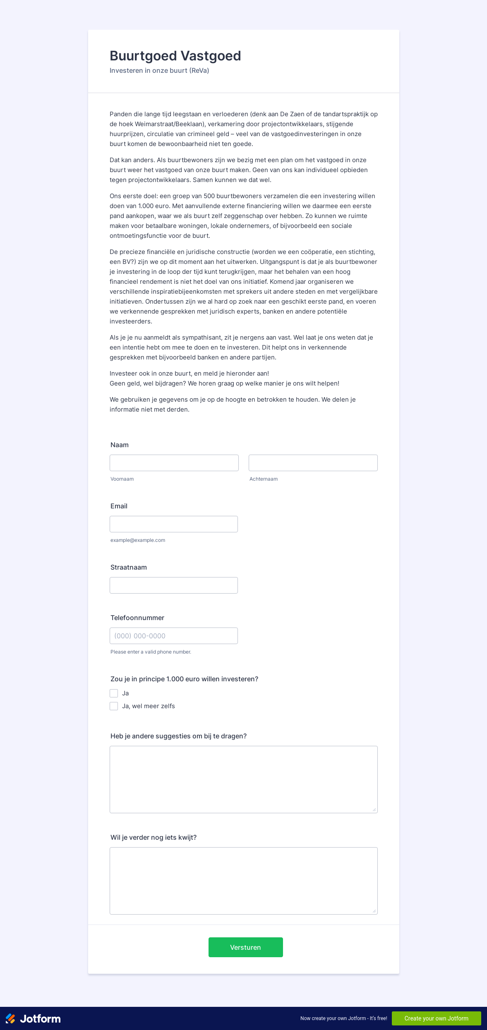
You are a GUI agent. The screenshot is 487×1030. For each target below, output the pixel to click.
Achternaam (263, 479)
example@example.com (137, 540)
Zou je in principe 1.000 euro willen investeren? (184, 679)
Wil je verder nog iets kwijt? (153, 837)
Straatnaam (128, 567)
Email (118, 506)
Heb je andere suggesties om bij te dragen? (178, 736)
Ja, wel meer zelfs (148, 706)
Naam (119, 445)
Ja (125, 693)
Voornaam (122, 479)
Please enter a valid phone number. (150, 652)
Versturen (245, 947)
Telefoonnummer (137, 617)
